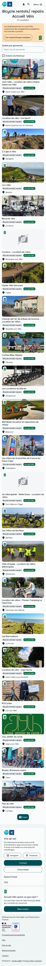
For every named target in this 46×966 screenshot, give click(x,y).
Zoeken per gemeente (12, 45)
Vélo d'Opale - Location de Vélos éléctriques (18, 565)
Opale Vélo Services (12, 285)
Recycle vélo (8, 218)
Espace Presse (10, 876)
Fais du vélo (8, 803)
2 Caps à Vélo (9, 151)
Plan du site (6, 945)
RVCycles (7, 703)
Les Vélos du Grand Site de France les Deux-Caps (21, 459)
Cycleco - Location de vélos (16, 252)
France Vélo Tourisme (33, 961)
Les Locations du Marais (14, 388)
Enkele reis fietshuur (15, 56)
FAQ (6, 882)
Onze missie (23, 869)
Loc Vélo (6, 185)
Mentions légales (8, 950)
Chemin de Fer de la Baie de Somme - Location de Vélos (21, 320)
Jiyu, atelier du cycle (12, 736)
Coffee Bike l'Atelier (12, 355)
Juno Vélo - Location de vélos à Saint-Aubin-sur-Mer (21, 83)
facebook (33, 855)
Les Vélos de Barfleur (13, 530)
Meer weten (23, 909)
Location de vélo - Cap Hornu (17, 670)
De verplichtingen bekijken (18, 37)
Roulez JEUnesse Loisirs (14, 770)
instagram (14, 855)
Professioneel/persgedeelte (13, 935)
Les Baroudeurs (10, 636)
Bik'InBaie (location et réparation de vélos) (20, 423)
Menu (36, 4)
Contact (23, 863)
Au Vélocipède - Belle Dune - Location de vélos (23, 495)
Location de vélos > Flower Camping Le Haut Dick (22, 601)
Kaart (24, 817)
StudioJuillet (17, 961)
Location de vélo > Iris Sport (16, 118)
